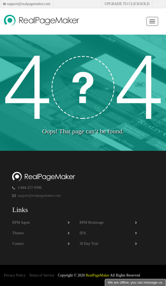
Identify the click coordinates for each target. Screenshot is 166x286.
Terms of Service (41, 275)
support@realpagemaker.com (28, 4)
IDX (82, 233)
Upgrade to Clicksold (127, 4)
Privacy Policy (15, 275)
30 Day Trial (88, 244)
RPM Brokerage (91, 222)
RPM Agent (21, 222)
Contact (18, 244)
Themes (18, 233)
